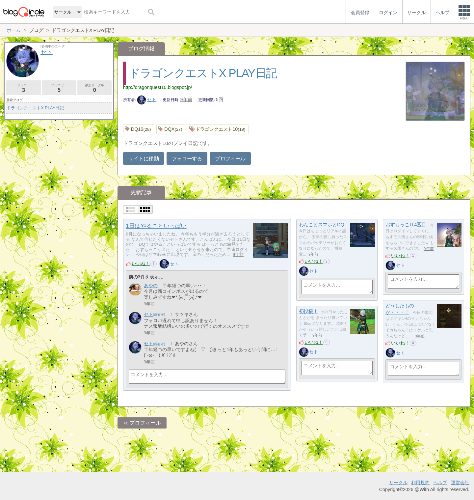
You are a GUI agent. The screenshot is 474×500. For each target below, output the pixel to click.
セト (147, 99)
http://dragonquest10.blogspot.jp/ (157, 87)
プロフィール (230, 158)
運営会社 (460, 482)
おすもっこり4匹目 (405, 225)
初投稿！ (308, 311)
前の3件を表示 (144, 276)
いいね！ (141, 263)
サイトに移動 (143, 158)
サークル (398, 482)
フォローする (187, 158)
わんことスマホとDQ (321, 225)
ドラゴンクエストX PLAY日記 (203, 73)
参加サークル (94, 88)
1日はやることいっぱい (156, 226)
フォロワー (59, 88)
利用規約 (420, 482)
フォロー (23, 88)
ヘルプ (440, 482)
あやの (151, 285)
